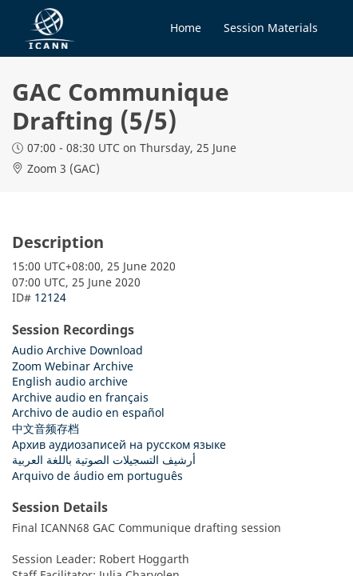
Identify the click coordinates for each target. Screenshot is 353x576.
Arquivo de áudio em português (97, 475)
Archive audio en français (80, 397)
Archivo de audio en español (88, 412)
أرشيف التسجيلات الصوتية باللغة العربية (104, 459)
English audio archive (70, 381)
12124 (50, 297)
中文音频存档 (45, 428)
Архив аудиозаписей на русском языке (119, 444)
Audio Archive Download (77, 350)
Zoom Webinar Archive (72, 366)
